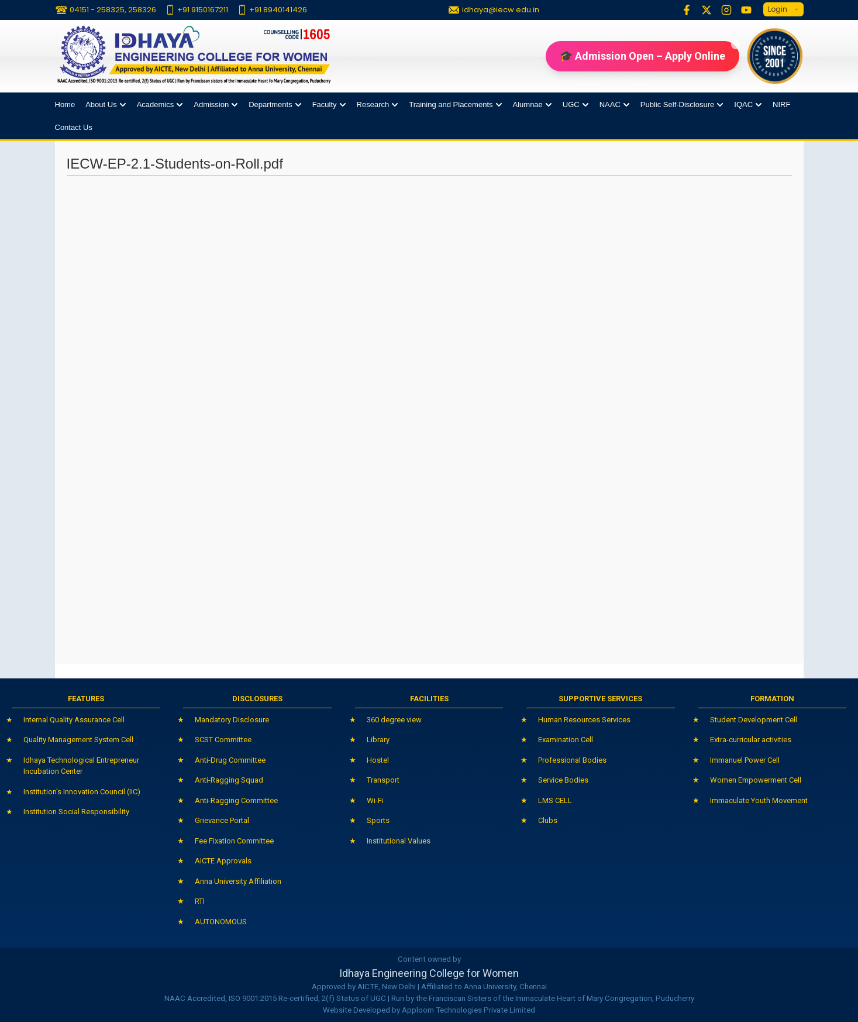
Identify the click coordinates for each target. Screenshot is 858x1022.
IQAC (743, 104)
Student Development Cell (753, 719)
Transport (383, 780)
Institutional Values (398, 840)
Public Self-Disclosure (677, 104)
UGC (571, 104)
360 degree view (394, 719)
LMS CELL (555, 800)
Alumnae (528, 104)
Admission (211, 104)
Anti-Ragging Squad (229, 780)
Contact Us (73, 127)
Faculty (324, 104)
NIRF (781, 104)
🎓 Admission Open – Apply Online (649, 51)
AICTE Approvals (223, 860)
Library (378, 739)
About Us (100, 104)
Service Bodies (563, 780)
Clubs (547, 820)
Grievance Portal (222, 820)
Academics (155, 104)
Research (373, 104)
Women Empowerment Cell (755, 780)
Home (65, 104)
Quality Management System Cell (78, 739)
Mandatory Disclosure (232, 719)
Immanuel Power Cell (745, 760)
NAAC (610, 104)
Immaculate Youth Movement (759, 800)
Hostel (378, 760)
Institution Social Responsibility (76, 811)
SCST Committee (223, 739)
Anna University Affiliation (238, 881)
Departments (270, 104)
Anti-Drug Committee (230, 760)
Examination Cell (565, 739)
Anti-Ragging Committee (236, 800)
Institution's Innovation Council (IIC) (81, 791)
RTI (200, 901)
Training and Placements (450, 104)
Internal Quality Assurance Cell (74, 719)
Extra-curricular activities (750, 739)
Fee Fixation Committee (234, 840)
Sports (378, 820)
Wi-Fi (375, 800)
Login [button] (783, 9)
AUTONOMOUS (221, 921)
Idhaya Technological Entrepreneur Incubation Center (81, 766)
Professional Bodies (572, 760)
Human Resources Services (584, 719)
